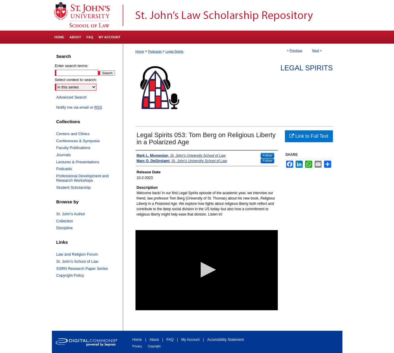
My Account (190, 340)
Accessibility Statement (225, 340)
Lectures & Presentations (77, 162)
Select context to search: (76, 79)
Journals (63, 155)
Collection (64, 221)
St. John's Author (70, 214)
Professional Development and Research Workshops (82, 178)
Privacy (137, 346)
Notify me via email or (79, 107)
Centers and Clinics (73, 134)
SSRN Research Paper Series (82, 268)
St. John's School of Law (77, 261)
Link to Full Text (308, 136)
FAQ (169, 340)
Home (139, 51)
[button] (206, 269)
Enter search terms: (71, 66)
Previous (296, 50)
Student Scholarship (73, 187)
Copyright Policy (70, 275)
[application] (206, 270)
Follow (267, 155)
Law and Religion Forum (77, 254)
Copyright (154, 346)
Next (315, 50)
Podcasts (155, 51)
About (154, 340)
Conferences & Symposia (78, 141)
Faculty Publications (73, 147)
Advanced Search (71, 97)
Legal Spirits (174, 51)
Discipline (64, 228)
